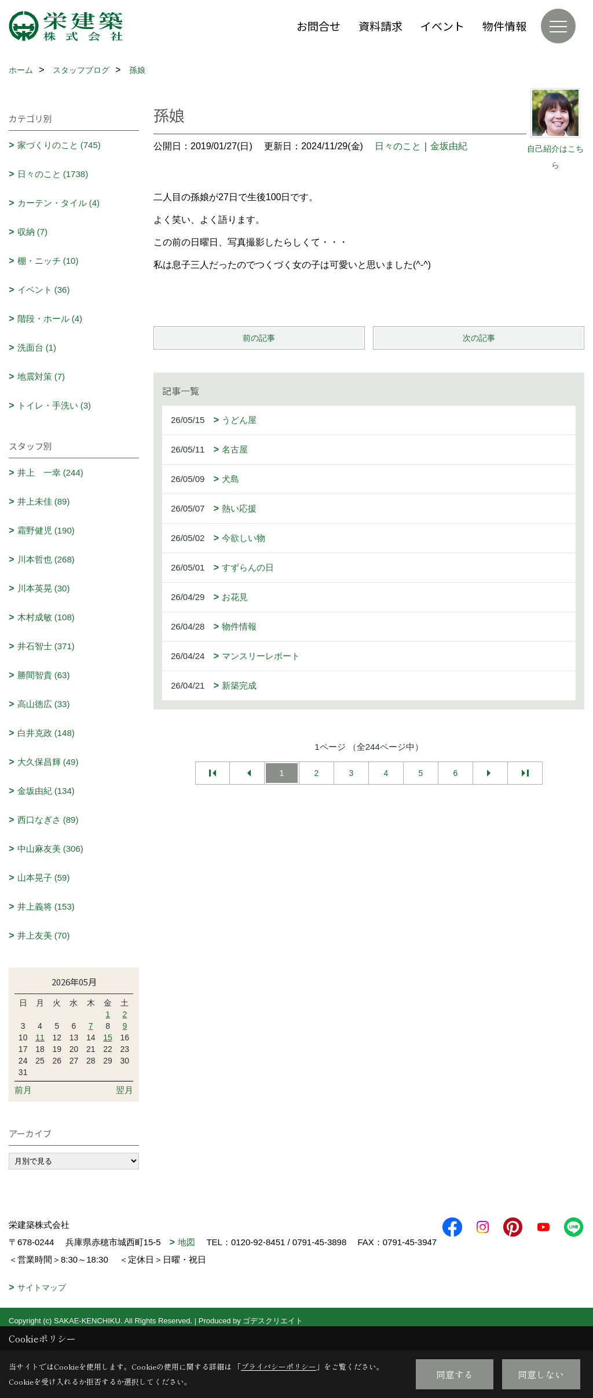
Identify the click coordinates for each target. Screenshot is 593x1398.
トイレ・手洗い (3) (54, 405)
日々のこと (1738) (53, 174)
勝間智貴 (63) (43, 675)
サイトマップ (41, 1304)
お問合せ (318, 26)
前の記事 (259, 338)
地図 (186, 1242)
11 (40, 1037)
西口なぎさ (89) (48, 820)
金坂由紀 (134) (46, 791)
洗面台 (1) (37, 347)
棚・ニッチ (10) (48, 261)
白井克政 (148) (46, 733)
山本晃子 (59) (43, 877)
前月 (23, 1090)
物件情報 (504, 26)
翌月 (124, 1090)
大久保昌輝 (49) (48, 762)
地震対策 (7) (41, 376)
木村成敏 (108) (46, 617)
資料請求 (380, 26)
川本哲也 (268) (46, 559)
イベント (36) (43, 290)
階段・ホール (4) (50, 318)
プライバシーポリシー (278, 1366)
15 (107, 1037)
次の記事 (479, 338)
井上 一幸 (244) (50, 472)
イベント (442, 26)
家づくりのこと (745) (59, 145)
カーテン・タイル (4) (58, 203)
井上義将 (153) (46, 906)
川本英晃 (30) (43, 588)
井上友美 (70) (43, 935)
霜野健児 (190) (46, 530)
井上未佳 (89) (43, 501)
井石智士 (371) (46, 646)
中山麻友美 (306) (50, 848)
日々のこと (398, 146)
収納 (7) (32, 232)
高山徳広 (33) (43, 704)
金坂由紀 (448, 146)
